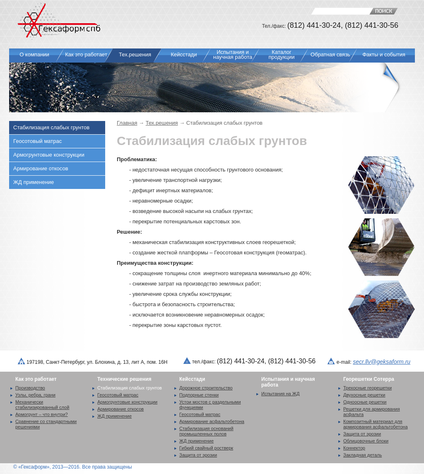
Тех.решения (162, 123)
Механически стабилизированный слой (42, 404)
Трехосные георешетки (367, 387)
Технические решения (124, 379)
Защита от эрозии (198, 454)
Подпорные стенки (199, 394)
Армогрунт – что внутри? (41, 414)
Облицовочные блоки (365, 440)
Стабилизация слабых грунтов (51, 127)
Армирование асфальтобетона (211, 421)
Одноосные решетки (365, 401)
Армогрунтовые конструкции (48, 155)
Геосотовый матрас (37, 141)
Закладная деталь (362, 454)
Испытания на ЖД (280, 393)
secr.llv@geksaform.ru (381, 361)
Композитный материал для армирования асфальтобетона (375, 424)
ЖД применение (33, 182)
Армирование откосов (40, 168)
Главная (127, 123)
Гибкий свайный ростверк (206, 447)
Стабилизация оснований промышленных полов (206, 431)
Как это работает (36, 379)
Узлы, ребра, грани (35, 394)
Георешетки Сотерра (368, 379)
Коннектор (354, 447)
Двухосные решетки (364, 394)
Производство (30, 387)
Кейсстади (192, 379)
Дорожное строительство (206, 387)
